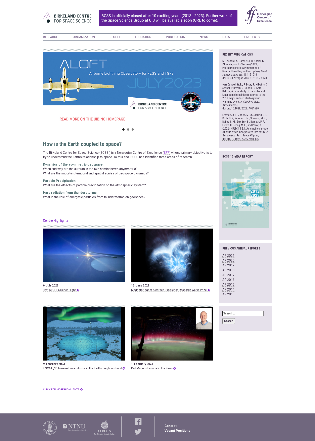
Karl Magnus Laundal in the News (153, 368)
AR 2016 (228, 280)
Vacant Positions (177, 431)
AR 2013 (228, 294)
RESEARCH (50, 37)
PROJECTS (252, 37)
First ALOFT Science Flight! (61, 290)
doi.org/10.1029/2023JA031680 (240, 108)
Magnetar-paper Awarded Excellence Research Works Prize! (170, 290)
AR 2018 (228, 270)
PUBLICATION (175, 37)
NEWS (204, 37)
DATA (226, 37)
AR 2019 (228, 265)
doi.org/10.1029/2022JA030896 (240, 138)
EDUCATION (143, 37)
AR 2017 (228, 275)
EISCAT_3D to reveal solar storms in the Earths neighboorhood (84, 368)
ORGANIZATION (84, 37)
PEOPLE (115, 37)
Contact (171, 426)
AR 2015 (228, 284)
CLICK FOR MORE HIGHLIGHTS (61, 389)
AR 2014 (228, 289)
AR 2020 (228, 260)
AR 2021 (228, 256)
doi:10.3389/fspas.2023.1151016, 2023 (244, 78)
